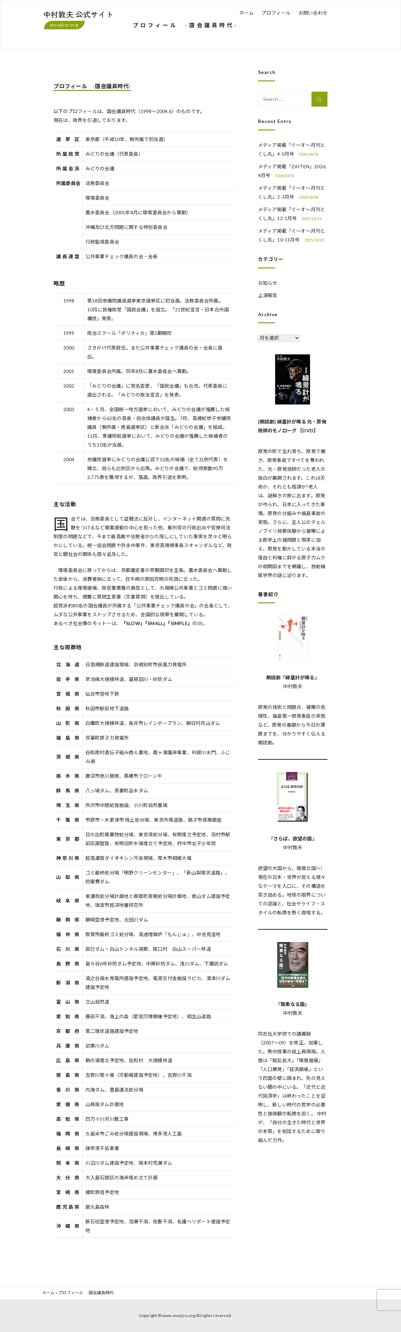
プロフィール (275, 13)
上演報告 (267, 295)
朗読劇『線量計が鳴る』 (292, 677)
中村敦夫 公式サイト (78, 14)
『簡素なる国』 (292, 1004)
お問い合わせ (313, 13)
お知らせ (267, 283)
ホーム (246, 13)
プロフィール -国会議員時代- (92, 86)
